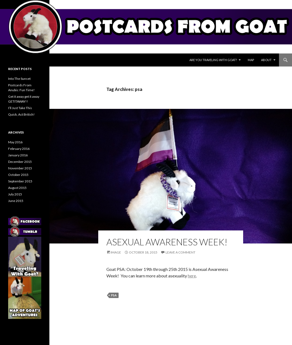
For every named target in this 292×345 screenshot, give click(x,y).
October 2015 (18, 175)
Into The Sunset (19, 79)
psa (114, 295)
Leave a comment (180, 252)
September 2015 (20, 181)
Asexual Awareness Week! (166, 241)
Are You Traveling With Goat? (213, 60)
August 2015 (17, 188)
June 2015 (15, 201)
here (192, 275)
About (266, 60)
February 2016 (19, 149)
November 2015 (20, 168)
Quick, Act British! (21, 114)
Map (251, 60)
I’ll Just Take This (20, 108)
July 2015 (15, 194)
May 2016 (15, 142)
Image (116, 252)
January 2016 (18, 155)
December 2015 (20, 162)
